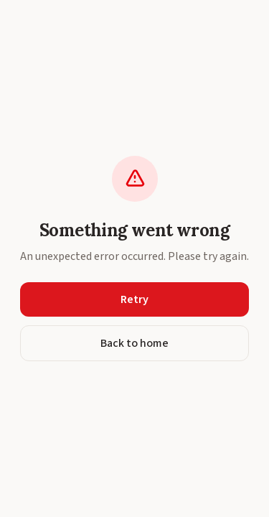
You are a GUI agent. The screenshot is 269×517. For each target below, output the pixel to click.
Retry (134, 299)
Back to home (134, 343)
